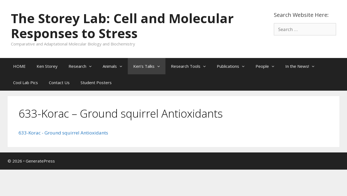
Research (83, 66)
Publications (233, 66)
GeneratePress (40, 161)
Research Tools (191, 66)
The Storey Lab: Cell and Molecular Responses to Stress (122, 26)
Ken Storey (47, 66)
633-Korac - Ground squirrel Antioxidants (63, 133)
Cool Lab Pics (25, 82)
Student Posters (96, 82)
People (268, 66)
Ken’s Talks (149, 66)
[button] (91, 66)
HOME (19, 66)
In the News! (302, 66)
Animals (115, 66)
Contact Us (59, 82)
